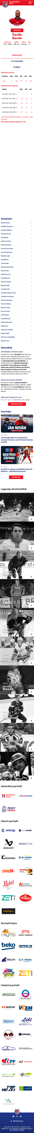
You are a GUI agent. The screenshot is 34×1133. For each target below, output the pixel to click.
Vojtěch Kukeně (7, 226)
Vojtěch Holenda (7, 296)
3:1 (17, 103)
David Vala (5, 271)
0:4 (16, 98)
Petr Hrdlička (6, 304)
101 (31, 81)
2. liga (4, 81)
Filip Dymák (5, 285)
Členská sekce (17, 1121)
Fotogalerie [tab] (17, 61)
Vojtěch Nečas (6, 230)
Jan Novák (5, 263)
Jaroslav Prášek (7, 330)
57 (22, 112)
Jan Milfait (5, 315)
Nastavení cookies (18, 1130)
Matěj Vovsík (6, 274)
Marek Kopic (5, 308)
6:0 (17, 107)
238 (16, 81)
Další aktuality (17, 404)
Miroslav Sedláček (8, 337)
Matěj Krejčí (5, 256)
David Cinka (5, 223)
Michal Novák (6, 234)
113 (21, 81)
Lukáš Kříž (4, 260)
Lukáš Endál (5, 289)
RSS (11, 1130)
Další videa (16, 477)
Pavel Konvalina (7, 249)
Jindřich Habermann (8, 293)
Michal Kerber (6, 245)
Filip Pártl (4, 326)
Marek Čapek (6, 282)
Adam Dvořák (6, 241)
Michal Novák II (6, 322)
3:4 (16, 94)
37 (26, 107)
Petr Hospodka (6, 300)
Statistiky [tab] (17, 55)
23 (26, 103)
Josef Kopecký (6, 252)
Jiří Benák (4, 237)
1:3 (16, 112)
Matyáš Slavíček (7, 267)
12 (26, 81)
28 (26, 98)
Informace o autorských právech (22, 1128)
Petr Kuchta (5, 311)
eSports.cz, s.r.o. (6, 1128)
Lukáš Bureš (5, 278)
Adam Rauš (5, 333)
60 (22, 98)
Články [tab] (17, 67)
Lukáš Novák (5, 319)
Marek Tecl (5, 341)
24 (26, 112)
